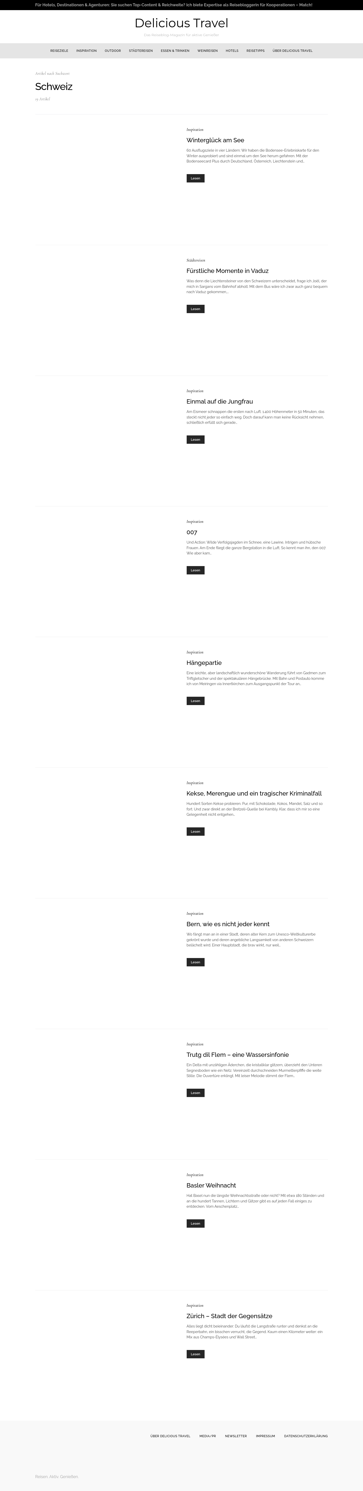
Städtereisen (141, 51)
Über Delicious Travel (293, 51)
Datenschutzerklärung (306, 1436)
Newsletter (236, 1436)
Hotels (232, 51)
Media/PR (208, 1436)
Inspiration (86, 51)
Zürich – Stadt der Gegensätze (229, 1316)
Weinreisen (208, 51)
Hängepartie (204, 662)
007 (192, 532)
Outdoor (113, 51)
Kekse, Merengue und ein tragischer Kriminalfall (254, 793)
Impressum (265, 1436)
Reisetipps (255, 51)
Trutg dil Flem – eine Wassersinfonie (238, 1054)
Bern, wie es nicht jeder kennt (228, 924)
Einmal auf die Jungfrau (220, 401)
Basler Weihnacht (211, 1185)
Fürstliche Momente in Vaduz (228, 270)
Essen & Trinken (175, 51)
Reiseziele (59, 51)
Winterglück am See (215, 140)
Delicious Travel (181, 23)
